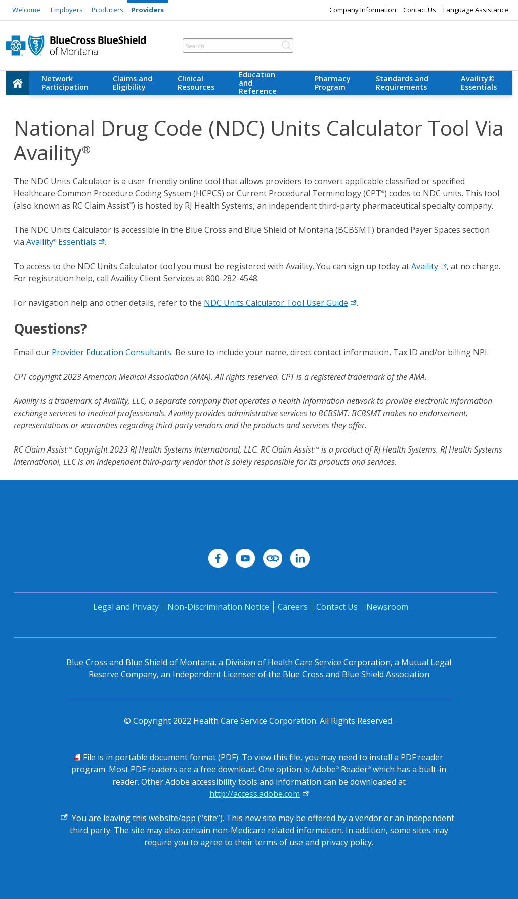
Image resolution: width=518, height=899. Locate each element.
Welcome (26, 9)
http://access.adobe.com (254, 793)
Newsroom (387, 606)
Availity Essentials (65, 242)
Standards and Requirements (402, 83)
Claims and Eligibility (132, 83)
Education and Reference (258, 83)
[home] (17, 83)
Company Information (362, 9)
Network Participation (65, 83)
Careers (293, 606)
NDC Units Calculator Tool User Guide (280, 302)
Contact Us (419, 9)
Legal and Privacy (126, 606)
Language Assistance (475, 9)
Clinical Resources (196, 83)
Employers (67, 9)
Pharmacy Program (333, 83)
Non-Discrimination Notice (218, 606)
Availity (429, 266)
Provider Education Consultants (111, 352)
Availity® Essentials (479, 83)
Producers (107, 9)
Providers (148, 9)
